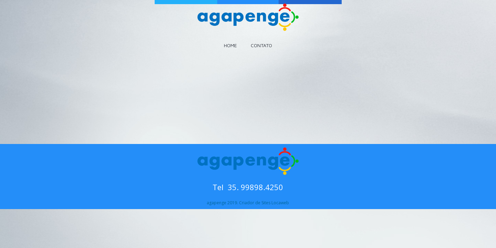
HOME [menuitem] (230, 45)
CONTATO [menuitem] (261, 45)
